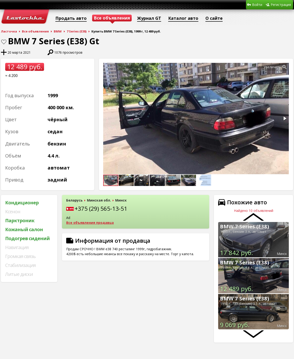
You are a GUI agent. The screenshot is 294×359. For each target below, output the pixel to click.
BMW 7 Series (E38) (244, 226)
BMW (58, 31)
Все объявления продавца (90, 222)
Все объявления (35, 31)
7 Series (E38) (76, 31)
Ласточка (9, 31)
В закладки (4, 42)
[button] (284, 67)
